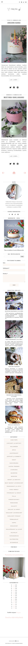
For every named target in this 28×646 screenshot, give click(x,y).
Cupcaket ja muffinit (14, 443)
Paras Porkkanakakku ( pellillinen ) (14, 339)
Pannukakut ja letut (14, 486)
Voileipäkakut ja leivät (14, 529)
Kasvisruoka (14, 463)
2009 (14, 606)
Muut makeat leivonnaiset (14, 482)
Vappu (14, 522)
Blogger (18, 612)
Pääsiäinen (14, 502)
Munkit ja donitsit (14, 479)
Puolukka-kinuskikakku (14, 555)
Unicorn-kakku (14, 22)
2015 (14, 595)
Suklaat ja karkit (14, 509)
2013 (14, 599)
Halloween (14, 446)
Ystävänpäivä (14, 535)
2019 (14, 588)
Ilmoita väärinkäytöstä (14, 617)
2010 (14, 604)
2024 (14, 586)
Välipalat (14, 532)
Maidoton (14, 473)
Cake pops (14, 439)
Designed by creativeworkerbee (14, 643)
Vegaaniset (14, 526)
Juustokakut (14, 453)
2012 (14, 600)
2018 (14, 590)
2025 (14, 585)
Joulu (14, 449)
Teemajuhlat (14, 519)
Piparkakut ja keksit (14, 492)
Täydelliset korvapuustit (14, 425)
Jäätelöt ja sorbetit (14, 456)
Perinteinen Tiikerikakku (14, 366)
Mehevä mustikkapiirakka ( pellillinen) (14, 311)
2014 (14, 597)
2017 (14, 592)
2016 (14, 593)
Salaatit (14, 506)
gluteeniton (14, 539)
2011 (14, 602)
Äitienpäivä (14, 542)
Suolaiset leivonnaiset (14, 512)
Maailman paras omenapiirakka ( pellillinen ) (14, 395)
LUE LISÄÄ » (14, 79)
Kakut (14, 459)
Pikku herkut (14, 489)
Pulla (14, 496)
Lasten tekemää (14, 466)
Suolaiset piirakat (14, 516)
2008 (14, 607)
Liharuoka (14, 469)
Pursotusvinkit (14, 499)
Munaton (14, 476)
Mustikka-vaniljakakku (14, 97)
